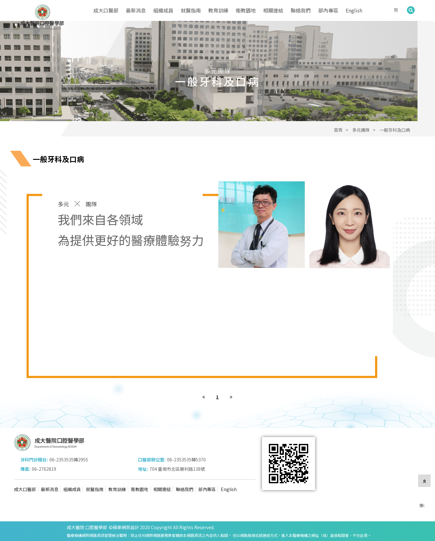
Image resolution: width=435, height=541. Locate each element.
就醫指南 (191, 10)
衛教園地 (246, 10)
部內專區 (328, 10)
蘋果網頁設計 (126, 527)
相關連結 (273, 10)
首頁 (338, 130)
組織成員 (163, 10)
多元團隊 (361, 130)
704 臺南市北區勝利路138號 (177, 469)
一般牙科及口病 (394, 130)
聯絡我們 (301, 10)
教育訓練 (218, 10)
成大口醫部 (105, 10)
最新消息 (136, 10)
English (354, 10)
